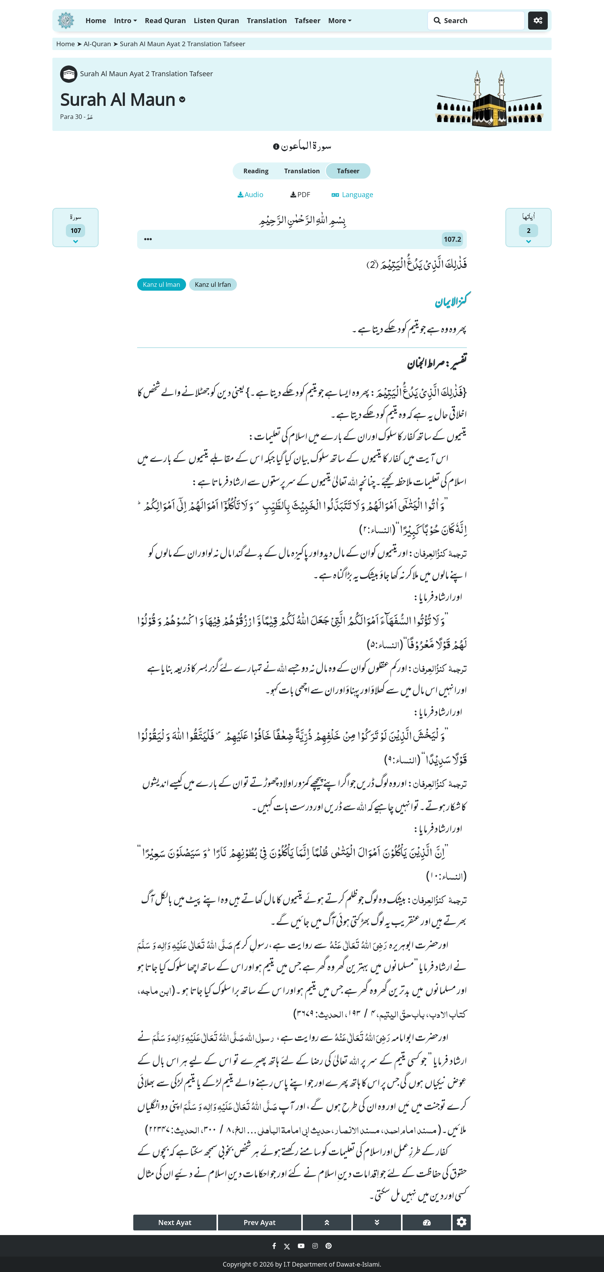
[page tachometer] (427, 1222)
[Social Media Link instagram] (315, 1246)
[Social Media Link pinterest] (328, 1246)
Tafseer (307, 20)
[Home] (66, 19)
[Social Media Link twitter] (288, 1246)
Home (96, 20)
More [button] (337, 20)
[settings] (461, 1222)
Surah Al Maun (122, 99)
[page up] (327, 1222)
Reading (255, 171)
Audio (250, 194)
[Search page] (474, 21)
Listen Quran (216, 20)
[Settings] (538, 21)
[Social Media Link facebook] (275, 1246)
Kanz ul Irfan (213, 284)
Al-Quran (97, 43)
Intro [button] (122, 20)
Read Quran (165, 20)
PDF (300, 194)
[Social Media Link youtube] (302, 1246)
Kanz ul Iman (161, 284)
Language (352, 194)
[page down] (377, 1222)
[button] (148, 239)
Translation (267, 20)
